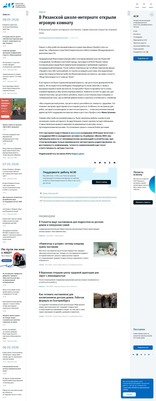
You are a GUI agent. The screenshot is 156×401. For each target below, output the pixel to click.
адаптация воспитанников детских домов (58, 197)
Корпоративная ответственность (65, 286)
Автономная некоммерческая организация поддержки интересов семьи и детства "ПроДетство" (77, 201)
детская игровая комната (108, 197)
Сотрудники (137, 37)
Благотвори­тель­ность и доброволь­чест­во (53, 38)
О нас (135, 31)
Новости (42, 12)
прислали (75, 133)
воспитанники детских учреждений (85, 197)
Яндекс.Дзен (78, 154)
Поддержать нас (139, 52)
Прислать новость (139, 43)
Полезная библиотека (141, 46)
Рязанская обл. (53, 193)
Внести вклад (101, 182)
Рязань (45, 193)
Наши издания (138, 49)
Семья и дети (58, 235)
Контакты (137, 34)
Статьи (41, 264)
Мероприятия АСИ (140, 40)
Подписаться (143, 58)
